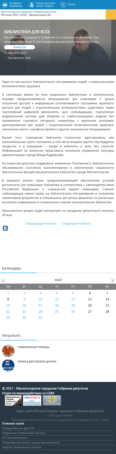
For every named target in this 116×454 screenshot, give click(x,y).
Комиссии (19, 47)
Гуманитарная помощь (33, 347)
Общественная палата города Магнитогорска (31, 442)
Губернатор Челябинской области (23, 433)
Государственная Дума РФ (18, 428)
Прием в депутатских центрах (37, 361)
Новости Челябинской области (21, 447)
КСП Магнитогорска (14, 437)
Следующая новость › (77, 223)
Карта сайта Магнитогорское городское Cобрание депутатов (60, 411)
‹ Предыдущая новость (40, 223)
